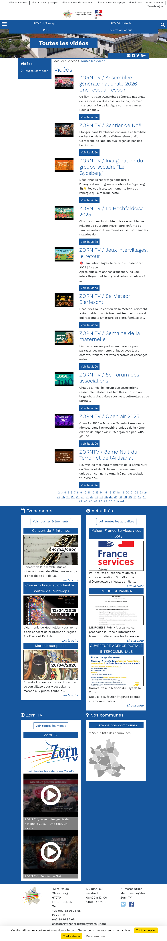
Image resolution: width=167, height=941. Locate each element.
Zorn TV (126, 897)
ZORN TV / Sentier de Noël (111, 125)
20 (127, 492)
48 (100, 501)
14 (101, 492)
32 (91, 497)
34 (101, 497)
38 (120, 497)
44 (80, 501)
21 (132, 492)
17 (114, 492)
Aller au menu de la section (77, 2)
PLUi (46, 30)
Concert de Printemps (51, 530)
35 (106, 497)
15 (105, 492)
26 (63, 497)
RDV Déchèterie (120, 23)
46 (90, 501)
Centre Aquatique (121, 30)
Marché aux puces (50, 646)
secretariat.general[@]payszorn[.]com (79, 924)
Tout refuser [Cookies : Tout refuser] (71, 936)
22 (136, 492)
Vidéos (72, 61)
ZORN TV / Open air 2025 (109, 416)
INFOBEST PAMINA (116, 591)
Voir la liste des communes (109, 733)
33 (96, 497)
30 (82, 497)
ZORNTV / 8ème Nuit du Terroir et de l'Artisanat (108, 455)
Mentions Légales (132, 893)
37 (115, 497)
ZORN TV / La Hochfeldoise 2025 (111, 211)
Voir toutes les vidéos (51, 725)
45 (85, 501)
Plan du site (135, 2)
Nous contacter (155, 2)
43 (144, 497)
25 (58, 497)
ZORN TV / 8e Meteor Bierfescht (104, 299)
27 (68, 497)
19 (122, 492)
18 (118, 492)
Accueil (59, 61)
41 (135, 497)
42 (139, 497)
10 (85, 492)
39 (125, 497)
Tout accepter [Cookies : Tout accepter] (146, 930)
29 (77, 497)
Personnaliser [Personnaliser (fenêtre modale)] (96, 936)
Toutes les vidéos (36, 71)
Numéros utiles (131, 889)
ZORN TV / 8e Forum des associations (109, 378)
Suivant (119, 501)
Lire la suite (69, 580)
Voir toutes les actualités (116, 521)
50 (110, 501)
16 (109, 492)
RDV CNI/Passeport (46, 23)
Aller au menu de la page (111, 2)
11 (89, 492)
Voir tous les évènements (51, 521)
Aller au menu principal (45, 2)
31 (87, 497)
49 (105, 501)
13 (97, 492)
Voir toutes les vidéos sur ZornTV (50, 771)
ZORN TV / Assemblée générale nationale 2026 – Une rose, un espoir (110, 84)
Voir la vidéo (89, 117)
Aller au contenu (18, 2)
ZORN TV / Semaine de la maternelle (109, 336)
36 (111, 497)
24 (146, 492)
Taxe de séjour (156, 6)
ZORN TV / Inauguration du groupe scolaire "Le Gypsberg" (111, 167)
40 (130, 497)
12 (93, 492)
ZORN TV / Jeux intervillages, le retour (113, 253)
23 (141, 492)
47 (95, 501)
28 (73, 497)
